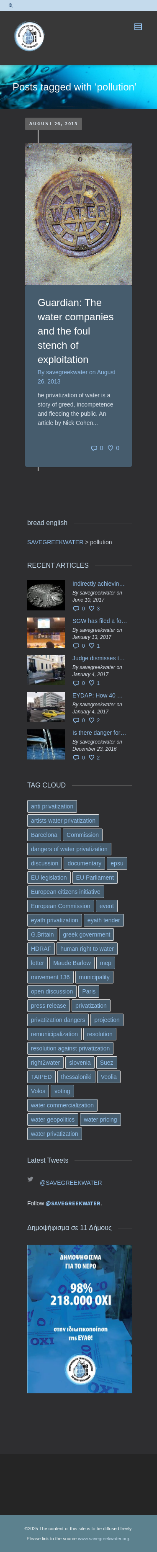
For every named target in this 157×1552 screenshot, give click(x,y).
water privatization (54, 1133)
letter (37, 963)
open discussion (52, 991)
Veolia (109, 1076)
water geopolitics (53, 1119)
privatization (91, 1005)
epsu (117, 863)
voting (62, 1091)
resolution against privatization (70, 1048)
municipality (94, 977)
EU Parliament (95, 877)
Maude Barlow (72, 963)
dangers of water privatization (69, 849)
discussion (44, 863)
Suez (106, 1062)
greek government (86, 934)
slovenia (79, 1062)
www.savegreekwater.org (103, 1538)
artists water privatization (63, 820)
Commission (83, 834)
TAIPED (41, 1076)
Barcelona (44, 834)
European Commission (60, 906)
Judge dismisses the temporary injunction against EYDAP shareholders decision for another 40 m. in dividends (100, 658)
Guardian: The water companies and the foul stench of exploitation (75, 331)
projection (107, 1020)
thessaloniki (76, 1076)
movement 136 (50, 977)
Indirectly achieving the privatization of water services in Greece (100, 583)
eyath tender (104, 920)
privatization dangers (58, 1020)
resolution (100, 1034)
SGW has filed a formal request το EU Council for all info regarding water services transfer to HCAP (100, 621)
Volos (38, 1091)
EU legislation (49, 877)
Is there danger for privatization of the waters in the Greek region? (100, 732)
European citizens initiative (65, 891)
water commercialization (62, 1105)
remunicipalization (54, 1034)
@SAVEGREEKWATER (71, 1182)
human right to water (87, 948)
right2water (45, 1062)
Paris (88, 991)
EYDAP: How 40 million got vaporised (100, 695)
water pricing (100, 1119)
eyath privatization (54, 920)
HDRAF (41, 948)
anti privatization (52, 806)
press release (48, 1005)
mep (105, 963)
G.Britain (42, 934)
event (107, 906)
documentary (84, 863)
